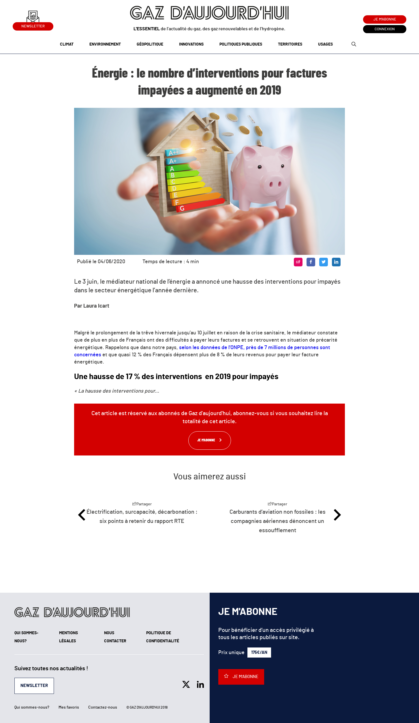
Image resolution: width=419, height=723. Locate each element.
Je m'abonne (384, 19)
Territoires (290, 44)
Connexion (385, 29)
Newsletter (33, 25)
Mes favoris (69, 707)
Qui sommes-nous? (31, 707)
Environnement (105, 44)
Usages (325, 44)
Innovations (191, 44)
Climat (67, 44)
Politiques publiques (240, 44)
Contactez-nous (102, 707)
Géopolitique (150, 44)
